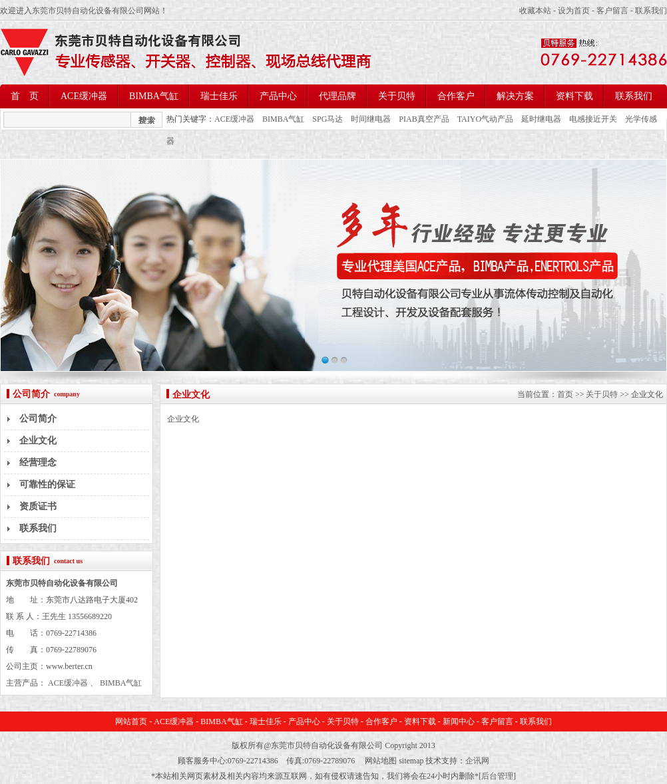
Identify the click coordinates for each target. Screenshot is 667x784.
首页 (565, 394)
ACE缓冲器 (84, 96)
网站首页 (131, 721)
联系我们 (651, 10)
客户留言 (612, 10)
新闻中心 (459, 721)
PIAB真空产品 (424, 119)
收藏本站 (535, 10)
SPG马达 (327, 119)
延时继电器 (541, 119)
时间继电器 (371, 119)
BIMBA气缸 (153, 96)
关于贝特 (396, 96)
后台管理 (497, 776)
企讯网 (477, 760)
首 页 (25, 96)
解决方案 (515, 96)
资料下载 (574, 96)
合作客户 (456, 96)
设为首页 (574, 10)
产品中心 (278, 96)
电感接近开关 (593, 119)
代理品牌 (337, 96)
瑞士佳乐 (219, 96)
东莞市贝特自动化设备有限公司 (88, 10)
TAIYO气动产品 (485, 119)
